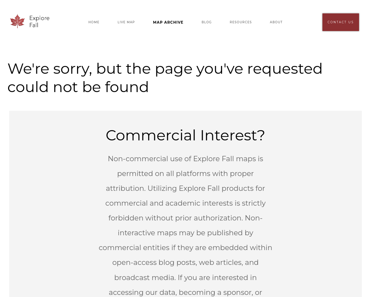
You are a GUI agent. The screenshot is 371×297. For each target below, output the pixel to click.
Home (94, 22)
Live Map (126, 22)
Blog (207, 22)
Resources (241, 22)
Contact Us (341, 22)
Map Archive (168, 22)
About (276, 22)
